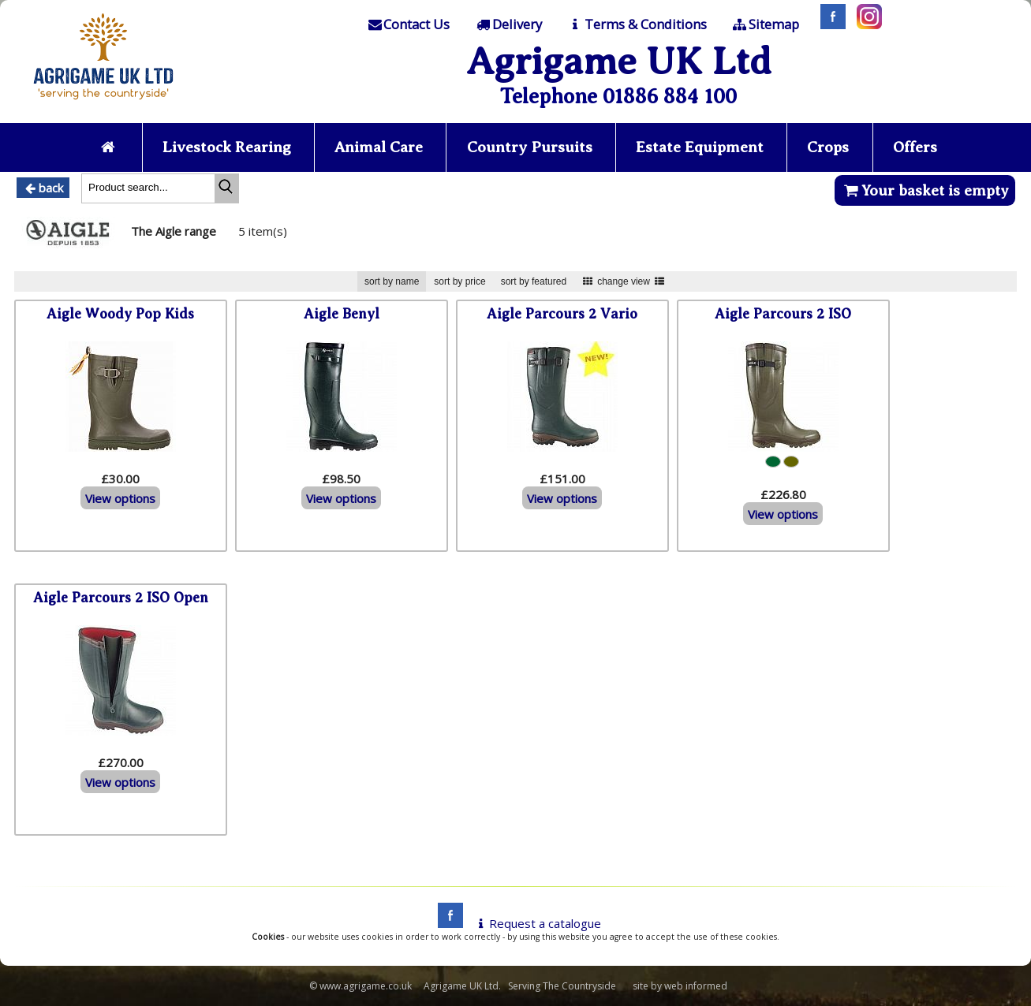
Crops (831, 147)
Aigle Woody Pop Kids (120, 314)
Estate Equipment (701, 147)
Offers (917, 147)
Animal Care (379, 147)
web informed (695, 986)
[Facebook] (829, 24)
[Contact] (408, 24)
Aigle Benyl (341, 314)
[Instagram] (865, 24)
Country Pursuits (531, 147)
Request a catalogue (537, 923)
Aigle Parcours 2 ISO (783, 314)
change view (623, 281)
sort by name (391, 281)
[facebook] (446, 923)
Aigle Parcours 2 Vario (562, 314)
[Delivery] (508, 24)
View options (120, 498)
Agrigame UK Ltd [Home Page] (618, 61)
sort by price (459, 281)
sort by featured (533, 281)
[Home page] (103, 104)
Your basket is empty (925, 190)
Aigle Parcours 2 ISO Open (120, 597)
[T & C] (636, 24)
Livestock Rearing (225, 147)
